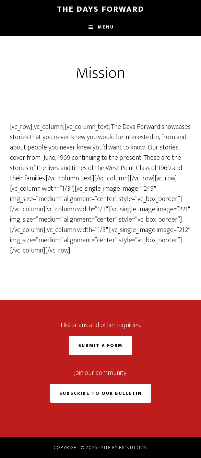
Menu (106, 27)
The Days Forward (100, 9)
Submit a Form (100, 345)
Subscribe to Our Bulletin (100, 393)
